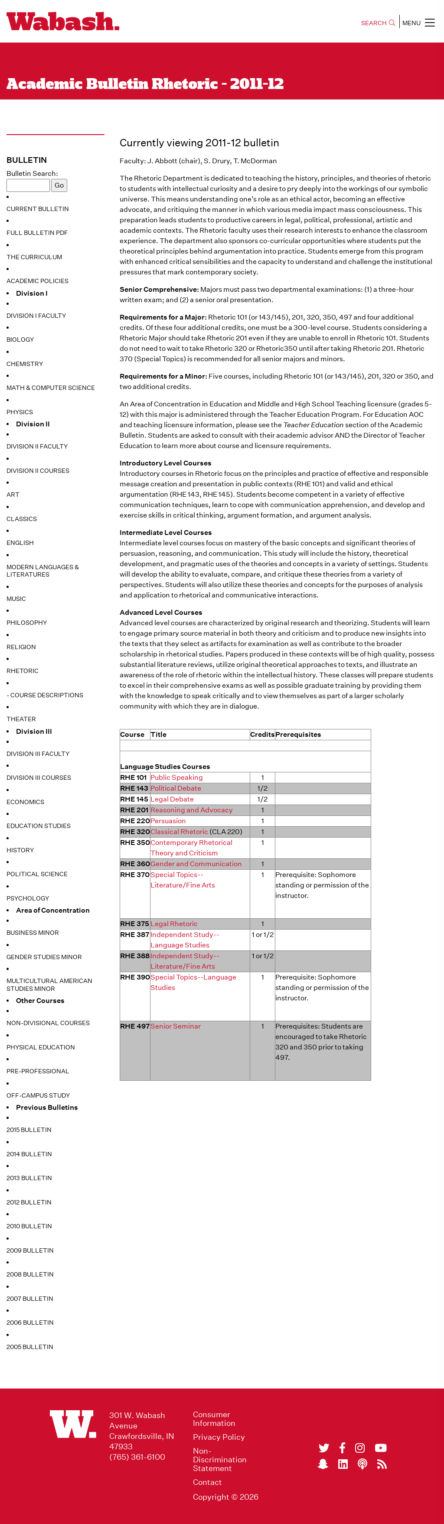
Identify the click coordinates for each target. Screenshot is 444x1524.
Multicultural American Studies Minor (49, 985)
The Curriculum (34, 257)
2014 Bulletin (29, 1154)
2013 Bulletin (29, 1178)
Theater (21, 719)
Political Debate (175, 788)
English (20, 543)
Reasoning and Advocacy (191, 810)
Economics (25, 802)
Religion (21, 647)
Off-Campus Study (38, 1095)
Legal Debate (172, 799)
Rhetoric (23, 671)
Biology (20, 339)
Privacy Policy (219, 1437)
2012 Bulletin (29, 1202)
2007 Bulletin (30, 1299)
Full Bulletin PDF (37, 233)
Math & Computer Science (51, 388)
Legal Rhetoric (174, 924)
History (20, 850)
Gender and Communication (196, 864)
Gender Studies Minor (44, 957)
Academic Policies (38, 281)
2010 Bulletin (29, 1226)
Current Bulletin (38, 209)
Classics (22, 519)
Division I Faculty (36, 316)
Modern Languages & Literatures (43, 571)
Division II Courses (38, 471)
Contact (207, 1482)
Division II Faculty (37, 446)
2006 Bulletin (30, 1322)
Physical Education (41, 1047)
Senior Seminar (175, 1026)
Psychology (28, 898)
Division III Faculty (38, 754)
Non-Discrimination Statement (220, 1460)
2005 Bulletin (30, 1347)
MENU (418, 22)
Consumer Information (214, 1419)
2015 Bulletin (29, 1130)
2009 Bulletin (30, 1250)
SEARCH (378, 23)
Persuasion (168, 821)
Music (16, 599)
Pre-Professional (38, 1071)
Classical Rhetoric (179, 832)
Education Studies (39, 826)
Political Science (37, 874)
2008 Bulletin (30, 1274)
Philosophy (27, 623)
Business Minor (33, 933)
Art (13, 494)
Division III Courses (39, 778)
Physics (20, 412)
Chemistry (25, 364)
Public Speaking (176, 777)
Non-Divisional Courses (48, 1023)
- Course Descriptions (45, 695)
